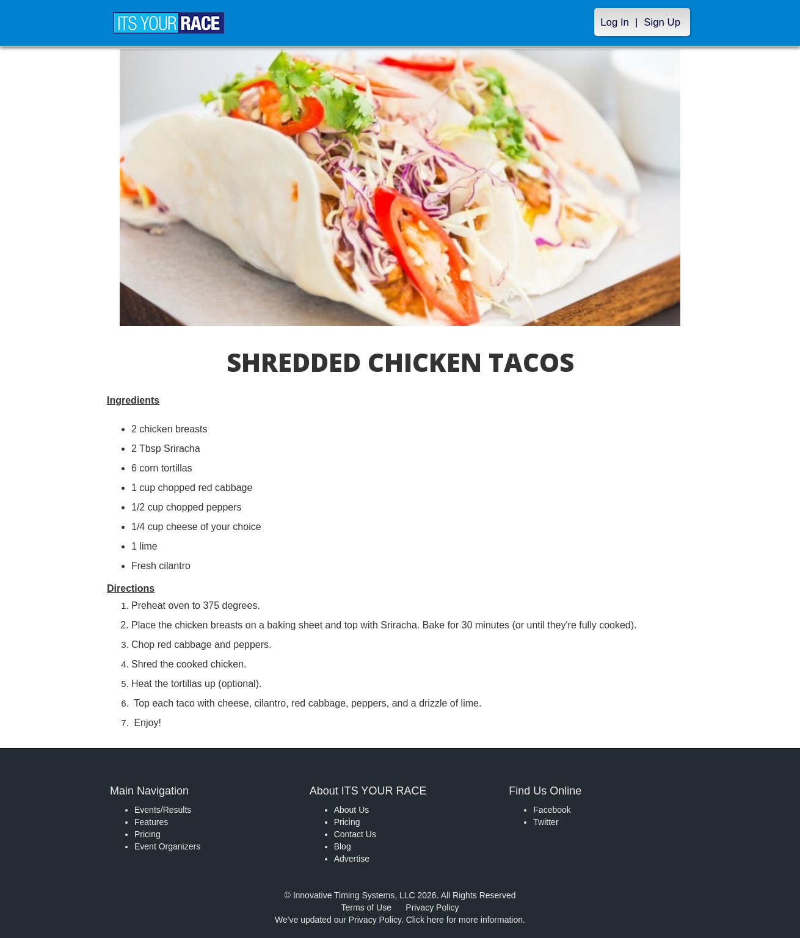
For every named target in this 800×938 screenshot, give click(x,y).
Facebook (551, 810)
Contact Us (355, 834)
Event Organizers (167, 846)
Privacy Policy (432, 907)
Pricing (147, 834)
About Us (351, 810)
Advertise (351, 858)
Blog (342, 846)
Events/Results (162, 810)
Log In (614, 22)
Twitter (545, 822)
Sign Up (662, 22)
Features (151, 822)
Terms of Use (366, 907)
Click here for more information (464, 920)
